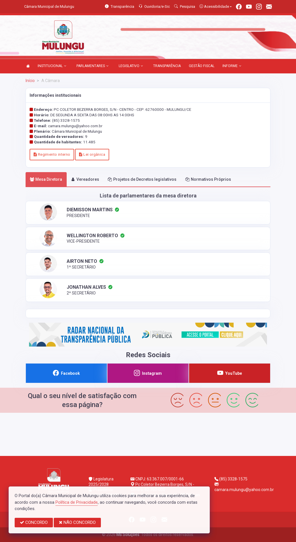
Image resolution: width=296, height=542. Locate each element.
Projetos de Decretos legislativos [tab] (142, 179)
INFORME (231, 66)
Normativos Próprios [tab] (208, 179)
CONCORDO (34, 522)
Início (30, 80)
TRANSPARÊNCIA (167, 66)
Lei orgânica (92, 154)
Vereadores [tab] (85, 179)
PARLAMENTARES (92, 66)
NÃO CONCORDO (77, 522)
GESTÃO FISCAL (201, 66)
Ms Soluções (127, 534)
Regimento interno (52, 154)
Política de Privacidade (76, 502)
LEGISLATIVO (131, 66)
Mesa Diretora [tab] (46, 179)
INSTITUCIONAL (52, 66)
